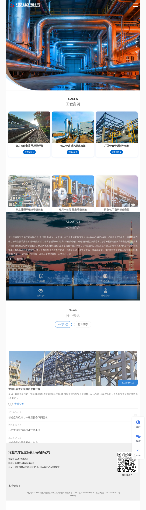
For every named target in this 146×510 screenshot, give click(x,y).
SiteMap (73, 496)
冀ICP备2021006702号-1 (84, 493)
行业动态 (83, 330)
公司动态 (63, 330)
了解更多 (15, 261)
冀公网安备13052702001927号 (108, 493)
